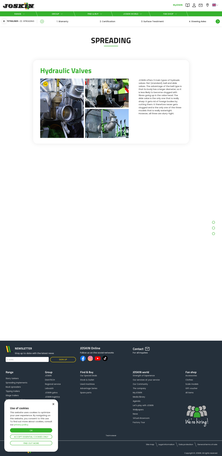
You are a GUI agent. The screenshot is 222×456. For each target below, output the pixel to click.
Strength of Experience (144, 375)
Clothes (189, 380)
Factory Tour (139, 422)
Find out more (31, 443)
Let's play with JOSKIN (143, 405)
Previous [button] (42, 21)
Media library (139, 397)
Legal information (166, 444)
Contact (201, 5)
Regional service (53, 384)
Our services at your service (146, 380)
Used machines (87, 384)
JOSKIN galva (51, 392)
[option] (62, 21)
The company (139, 388)
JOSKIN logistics (52, 397)
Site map (150, 444)
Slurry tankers (12, 378)
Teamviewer (111, 435)
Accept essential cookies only (31, 436)
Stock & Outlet (87, 380)
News (135, 414)
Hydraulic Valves (66, 70)
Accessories (191, 375)
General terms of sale (207, 444)
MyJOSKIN (177, 4)
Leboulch (49, 388)
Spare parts (85, 392)
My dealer (208, 5)
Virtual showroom (141, 418)
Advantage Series (88, 388)
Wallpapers (138, 409)
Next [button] (218, 21)
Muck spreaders (13, 387)
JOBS (195, 5)
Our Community (140, 384)
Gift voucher (191, 388)
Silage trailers (12, 395)
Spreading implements (16, 382)
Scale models (191, 384)
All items (189, 392)
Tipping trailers (13, 391)
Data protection (186, 444)
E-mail (10, 359)
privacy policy (21, 424)
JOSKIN (48, 375)
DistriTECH (50, 380)
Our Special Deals (88, 375)
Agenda (136, 401)
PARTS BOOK (188, 5)
